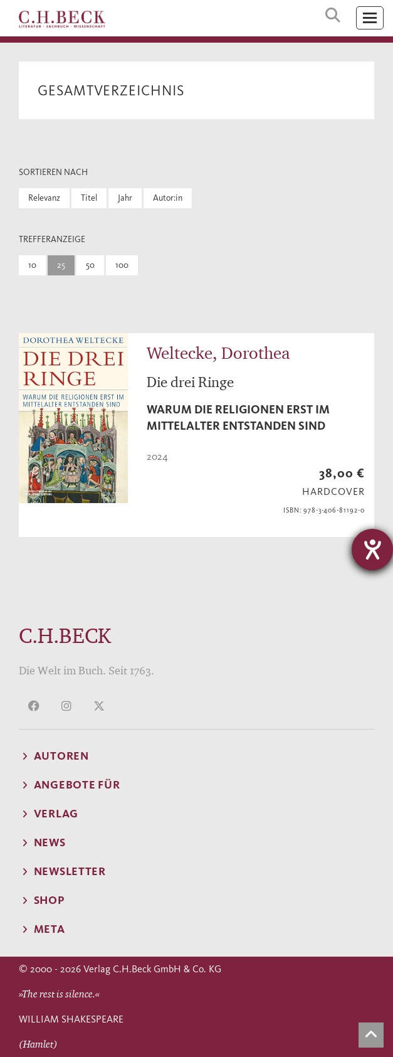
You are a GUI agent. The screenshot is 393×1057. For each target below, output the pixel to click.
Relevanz (44, 198)
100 (121, 265)
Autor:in (167, 198)
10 (32, 265)
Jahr (125, 198)
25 (61, 265)
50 (90, 265)
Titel (89, 198)
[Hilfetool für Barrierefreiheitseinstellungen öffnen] (372, 549)
